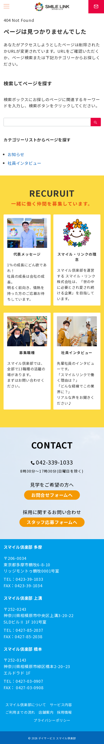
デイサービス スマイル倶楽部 (57, 738)
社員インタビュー (24, 163)
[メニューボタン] (6, 6)
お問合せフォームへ (52, 495)
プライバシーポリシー (52, 720)
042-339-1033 (54, 462)
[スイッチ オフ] (96, 6)
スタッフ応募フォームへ (52, 522)
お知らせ (16, 154)
